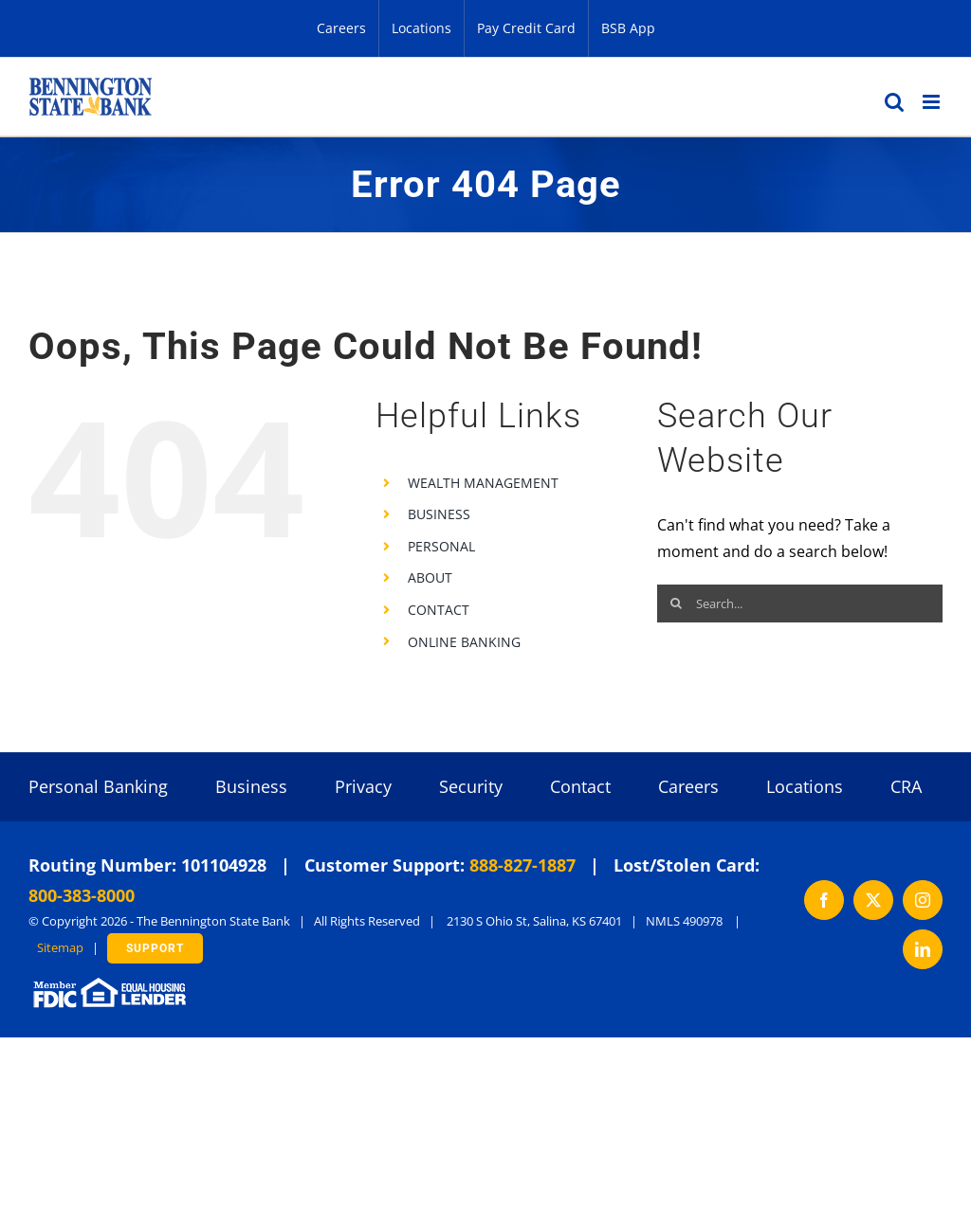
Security (471, 786)
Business (251, 786)
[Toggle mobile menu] (933, 102)
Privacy (363, 786)
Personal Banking (98, 786)
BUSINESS (439, 514)
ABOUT (430, 577)
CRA (906, 786)
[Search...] (800, 603)
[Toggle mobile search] (894, 102)
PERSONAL (441, 546)
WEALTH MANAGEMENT (483, 483)
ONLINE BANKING (464, 642)
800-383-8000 (81, 895)
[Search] (676, 603)
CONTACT (438, 610)
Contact (580, 786)
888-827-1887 (522, 865)
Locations (804, 786)
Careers (688, 786)
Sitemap (60, 947)
